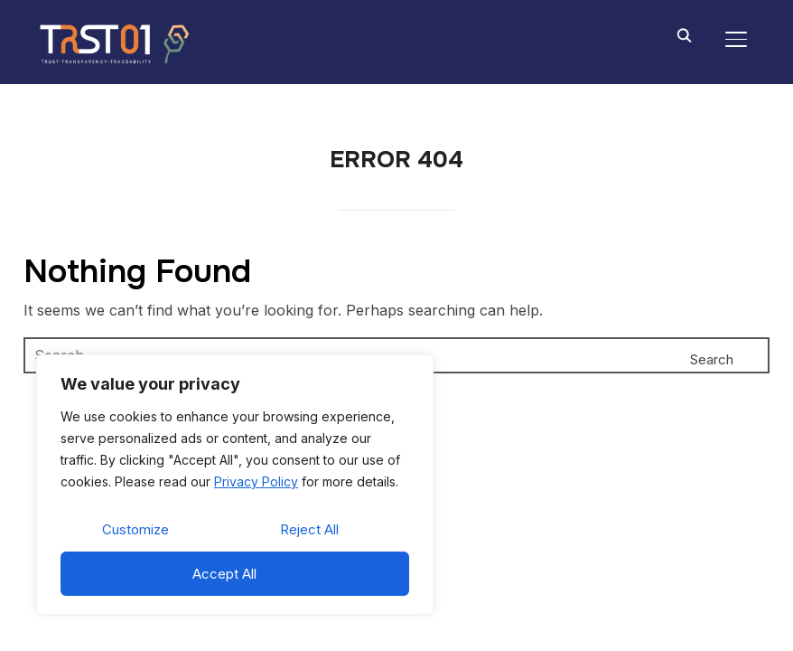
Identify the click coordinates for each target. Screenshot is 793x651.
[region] (235, 484)
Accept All (224, 573)
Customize (135, 529)
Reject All (309, 529)
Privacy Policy (256, 481)
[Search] (684, 34)
